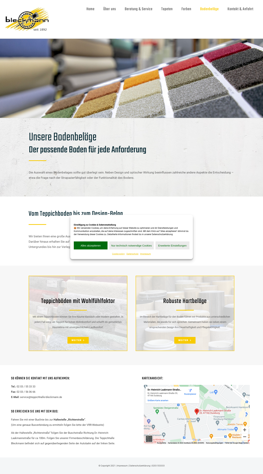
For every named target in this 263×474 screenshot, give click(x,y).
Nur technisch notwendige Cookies (131, 245)
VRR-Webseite (95, 424)
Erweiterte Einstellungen (172, 245)
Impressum (145, 254)
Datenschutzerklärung (139, 465)
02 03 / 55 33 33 (26, 386)
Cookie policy (118, 254)
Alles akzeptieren (91, 245)
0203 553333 (158, 465)
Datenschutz (132, 254)
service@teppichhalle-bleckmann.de (41, 397)
